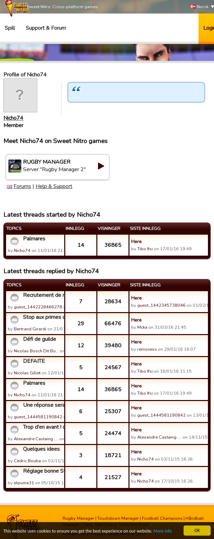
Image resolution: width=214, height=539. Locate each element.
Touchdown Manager (118, 518)
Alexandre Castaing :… (36, 439)
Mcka (142, 327)
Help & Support (53, 186)
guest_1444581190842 (38, 417)
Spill (10, 28)
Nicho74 (13, 118)
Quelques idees (41, 449)
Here (136, 241)
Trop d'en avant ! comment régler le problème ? (43, 427)
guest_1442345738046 (161, 305)
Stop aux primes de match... (43, 317)
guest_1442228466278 (38, 307)
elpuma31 (24, 483)
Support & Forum (46, 28)
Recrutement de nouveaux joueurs (43, 295)
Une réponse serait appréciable (43, 405)
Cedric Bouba (27, 461)
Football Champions (162, 518)
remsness (147, 349)
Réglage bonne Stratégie (43, 471)
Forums (22, 186)
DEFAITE (34, 361)
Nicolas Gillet (27, 373)
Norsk (199, 7)
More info (162, 531)
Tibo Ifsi (145, 249)
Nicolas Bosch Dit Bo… (36, 351)
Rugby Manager (78, 518)
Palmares (34, 238)
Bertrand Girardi (30, 329)
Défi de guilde (39, 339)
